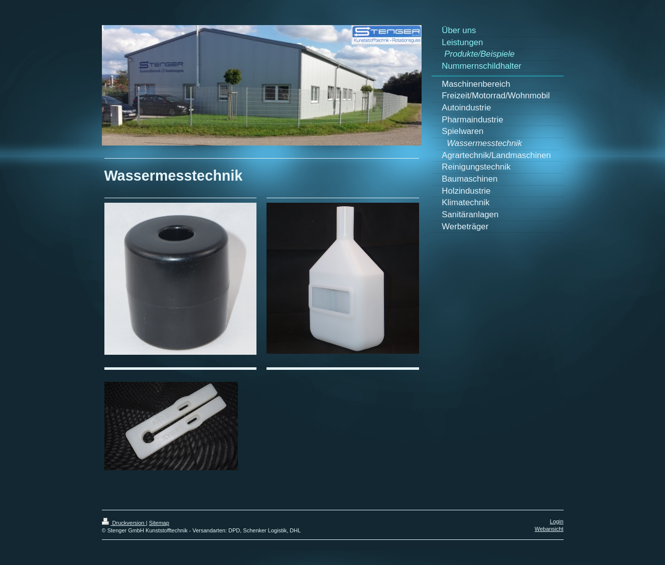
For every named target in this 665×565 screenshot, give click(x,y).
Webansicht (549, 529)
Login (557, 521)
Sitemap (159, 523)
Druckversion (124, 523)
